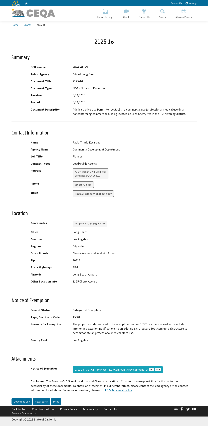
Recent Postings (105, 13)
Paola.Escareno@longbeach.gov (93, 194)
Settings (190, 3)
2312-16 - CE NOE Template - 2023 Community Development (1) (118, 370)
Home (15, 25)
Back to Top (19, 409)
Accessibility (90, 409)
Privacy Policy (68, 409)
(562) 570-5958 (83, 185)
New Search (41, 402)
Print (56, 402)
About (126, 13)
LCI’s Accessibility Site (118, 390)
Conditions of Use (43, 409)
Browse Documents (24, 414)
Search (162, 13)
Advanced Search (183, 13)
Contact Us (176, 2)
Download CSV (22, 402)
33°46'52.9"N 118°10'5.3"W (90, 224)
